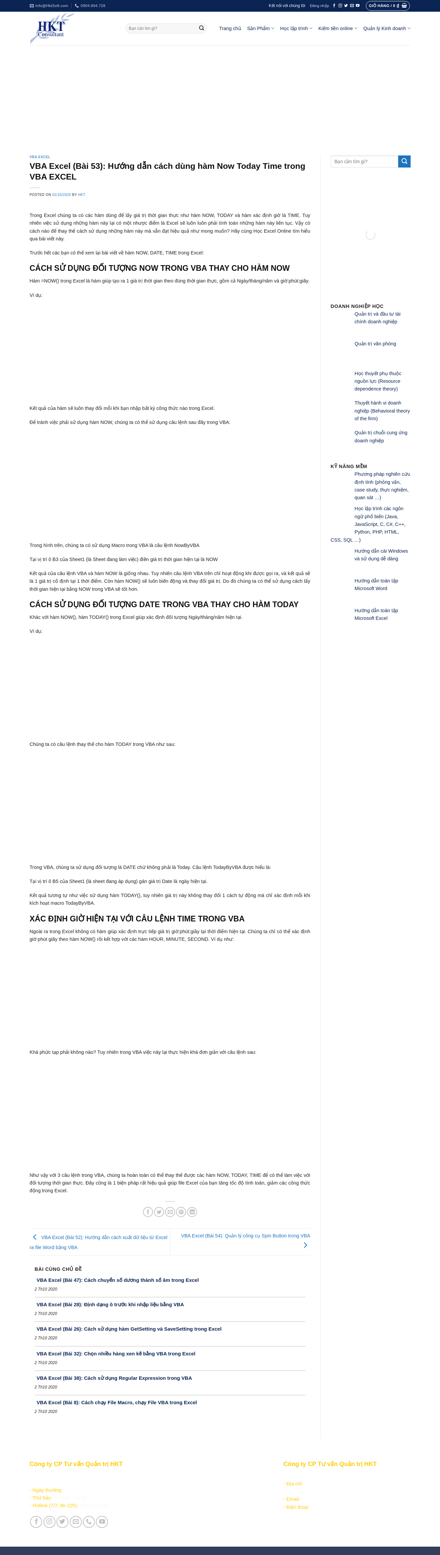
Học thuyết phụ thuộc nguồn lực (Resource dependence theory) (377, 381)
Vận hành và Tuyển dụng (183, 1526)
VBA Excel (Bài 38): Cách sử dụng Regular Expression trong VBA (114, 1378)
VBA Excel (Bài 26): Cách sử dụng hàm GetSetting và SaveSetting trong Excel (129, 1329)
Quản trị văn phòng (375, 343)
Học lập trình (296, 28)
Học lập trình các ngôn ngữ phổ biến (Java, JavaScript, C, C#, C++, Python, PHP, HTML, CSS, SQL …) (368, 524)
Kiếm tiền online (337, 28)
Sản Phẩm (260, 28)
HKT (82, 195)
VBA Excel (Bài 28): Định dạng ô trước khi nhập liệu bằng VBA (110, 1304)
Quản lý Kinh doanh (387, 28)
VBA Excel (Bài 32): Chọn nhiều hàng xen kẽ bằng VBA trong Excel (116, 1353)
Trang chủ (230, 28)
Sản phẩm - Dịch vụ (177, 1475)
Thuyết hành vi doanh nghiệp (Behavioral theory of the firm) (382, 410)
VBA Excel (40, 157)
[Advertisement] (220, 95)
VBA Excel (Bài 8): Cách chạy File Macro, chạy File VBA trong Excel (117, 1402)
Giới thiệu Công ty (175, 1518)
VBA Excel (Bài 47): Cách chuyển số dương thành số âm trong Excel (118, 1280)
